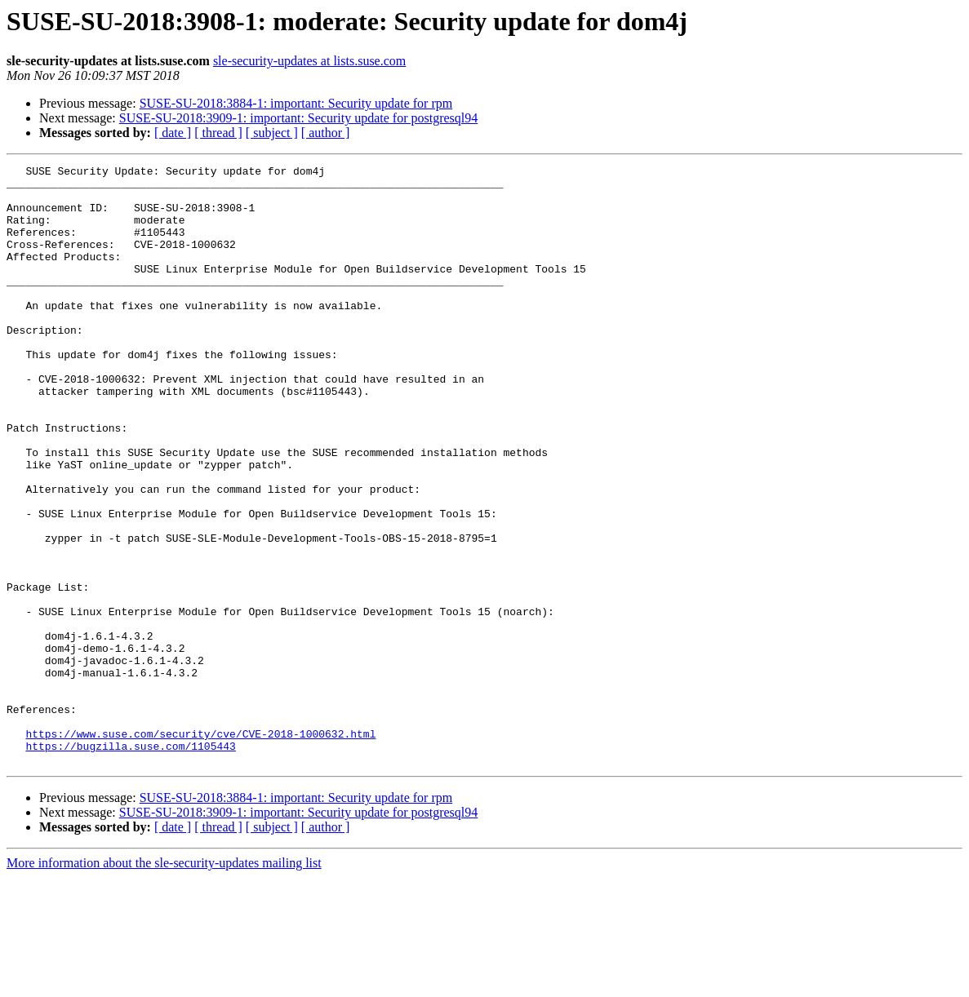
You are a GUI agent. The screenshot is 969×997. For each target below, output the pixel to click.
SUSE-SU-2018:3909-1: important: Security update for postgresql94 (298, 118)
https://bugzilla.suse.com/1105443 (130, 863)
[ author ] (325, 133)
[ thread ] (218, 133)
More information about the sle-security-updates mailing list (164, 983)
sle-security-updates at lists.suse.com (309, 61)
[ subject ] (272, 133)
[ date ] (172, 133)
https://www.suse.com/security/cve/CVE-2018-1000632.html (200, 848)
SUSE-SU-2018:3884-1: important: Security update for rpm (296, 103)
